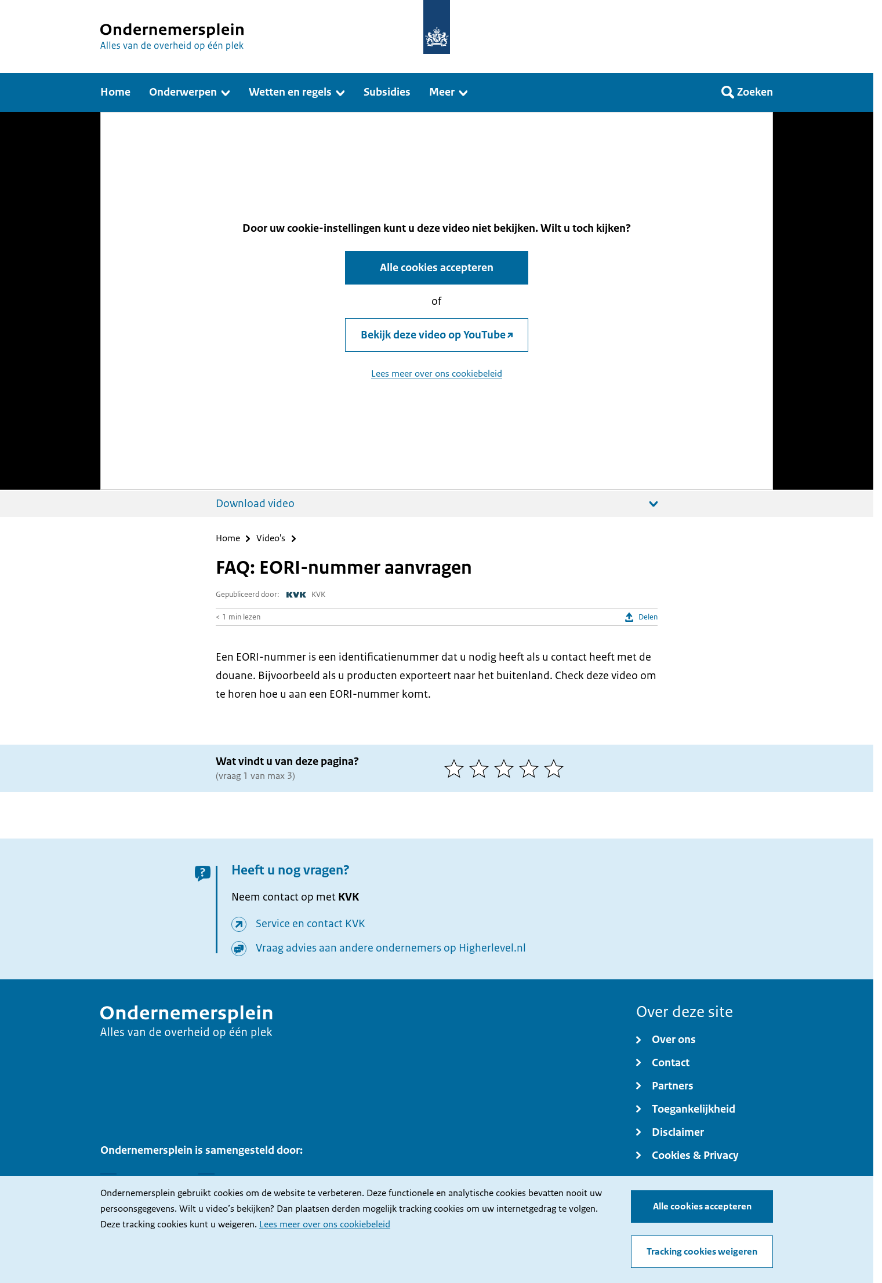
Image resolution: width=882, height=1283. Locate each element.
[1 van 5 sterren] (456, 768)
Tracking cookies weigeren (702, 1252)
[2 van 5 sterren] (481, 768)
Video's (270, 538)
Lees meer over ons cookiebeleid (324, 1224)
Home (228, 538)
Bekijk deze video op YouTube (433, 335)
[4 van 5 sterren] (531, 768)
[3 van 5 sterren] (506, 768)
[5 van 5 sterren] (556, 768)
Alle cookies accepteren (702, 1206)
